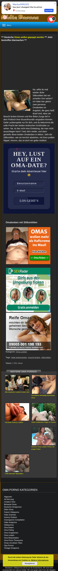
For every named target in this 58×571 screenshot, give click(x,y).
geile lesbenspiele (19, 357)
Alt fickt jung (9, 499)
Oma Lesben (21, 352)
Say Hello (49, 10)
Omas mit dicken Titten (13, 543)
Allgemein (8, 497)
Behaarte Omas (10, 504)
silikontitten (46, 357)
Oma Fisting (9, 530)
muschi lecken (34, 357)
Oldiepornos (9, 525)
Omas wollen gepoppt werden (29, 37)
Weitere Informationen (40, 560)
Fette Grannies (10, 515)
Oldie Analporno (10, 522)
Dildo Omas (8, 509)
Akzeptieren (30, 563)
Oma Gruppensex (11, 533)
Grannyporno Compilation (14, 520)
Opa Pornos (9, 545)
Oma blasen (9, 527)
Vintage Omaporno (11, 548)
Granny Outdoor (10, 517)
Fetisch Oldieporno (11, 512)
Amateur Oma (9, 502)
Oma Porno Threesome (13, 540)
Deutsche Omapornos (13, 507)
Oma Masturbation (11, 538)
